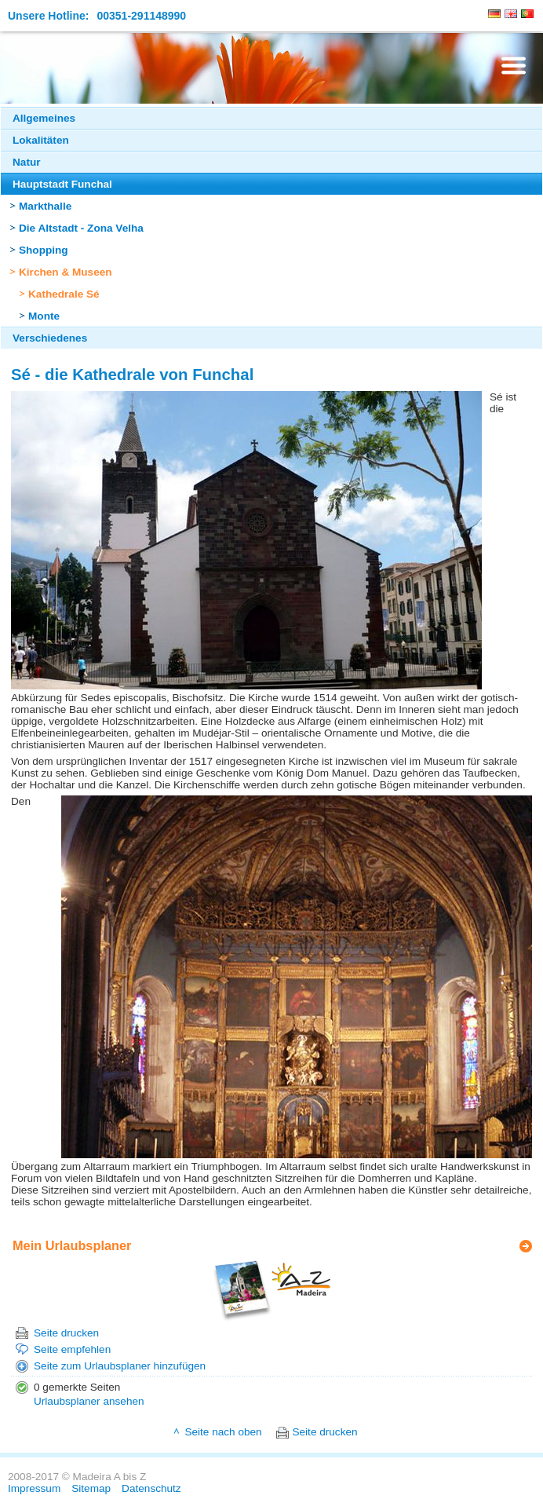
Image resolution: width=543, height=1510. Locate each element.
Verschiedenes (50, 338)
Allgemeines (44, 118)
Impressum (34, 1488)
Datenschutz (151, 1488)
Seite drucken (66, 1333)
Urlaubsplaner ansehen (89, 1401)
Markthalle (45, 206)
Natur (27, 162)
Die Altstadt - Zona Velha (81, 228)
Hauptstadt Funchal (62, 184)
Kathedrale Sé (64, 294)
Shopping (43, 250)
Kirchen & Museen (65, 272)
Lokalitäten (41, 140)
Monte (44, 316)
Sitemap (91, 1488)
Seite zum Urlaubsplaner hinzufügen (120, 1366)
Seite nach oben (222, 1432)
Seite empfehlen (72, 1349)
